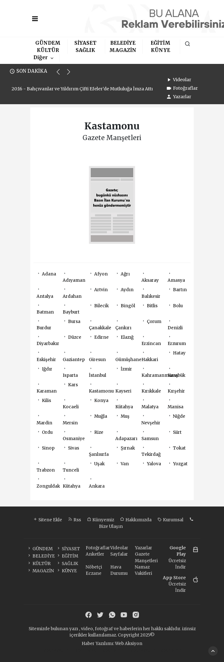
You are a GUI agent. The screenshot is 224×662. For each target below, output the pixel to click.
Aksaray (150, 280)
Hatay (179, 353)
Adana (49, 274)
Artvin (101, 289)
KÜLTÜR (48, 50)
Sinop (48, 448)
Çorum (154, 321)
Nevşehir (150, 423)
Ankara (97, 486)
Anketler (95, 554)
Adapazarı (126, 438)
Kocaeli (71, 407)
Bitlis (152, 305)
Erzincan (151, 343)
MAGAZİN (122, 50)
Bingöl (128, 305)
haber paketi (85, 650)
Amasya (176, 280)
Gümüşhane (128, 359)
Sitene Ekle (47, 520)
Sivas (73, 448)
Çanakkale (100, 328)
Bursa (74, 321)
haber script (170, 650)
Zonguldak (48, 486)
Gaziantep (74, 359)
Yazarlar (178, 96)
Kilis (46, 400)
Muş (125, 416)
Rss (74, 520)
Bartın (180, 289)
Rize (98, 432)
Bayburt (71, 312)
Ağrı (125, 274)
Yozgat (180, 464)
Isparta (70, 375)
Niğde (179, 416)
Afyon (101, 274)
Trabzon (46, 470)
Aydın (127, 289)
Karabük (176, 375)
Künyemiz (100, 520)
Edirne (101, 337)
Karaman (47, 391)
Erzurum (177, 343)
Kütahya (124, 407)
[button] (61, 75)
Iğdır (47, 369)
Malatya (149, 407)
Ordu (47, 432)
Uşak (99, 464)
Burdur (44, 328)
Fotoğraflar (182, 88)
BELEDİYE (122, 43)
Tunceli (71, 470)
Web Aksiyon (128, 643)
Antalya (45, 296)
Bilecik (101, 305)
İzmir (126, 369)
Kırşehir (176, 391)
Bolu (178, 305)
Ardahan (72, 296)
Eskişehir (46, 359)
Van (125, 464)
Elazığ (127, 337)
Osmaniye (74, 438)
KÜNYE (160, 50)
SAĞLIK (85, 50)
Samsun (150, 438)
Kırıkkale (151, 391)
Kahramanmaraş (159, 375)
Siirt (177, 432)
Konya (101, 400)
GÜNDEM (47, 43)
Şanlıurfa (99, 454)
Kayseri (123, 391)
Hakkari (149, 359)
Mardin (44, 423)
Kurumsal (170, 520)
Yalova (154, 464)
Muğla (100, 416)
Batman (45, 312)
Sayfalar (119, 554)
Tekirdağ (151, 454)
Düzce (74, 337)
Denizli (175, 328)
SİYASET (85, 43)
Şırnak (128, 448)
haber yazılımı (56, 650)
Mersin (70, 423)
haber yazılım (142, 650)
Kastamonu (101, 391)
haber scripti (113, 650)
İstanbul (97, 375)
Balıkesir (150, 296)
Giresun (97, 359)
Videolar (178, 79)
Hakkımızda (136, 520)
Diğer (40, 57)
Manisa (175, 407)
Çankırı (123, 328)
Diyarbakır (48, 343)
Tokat (179, 448)
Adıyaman (74, 280)
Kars (73, 385)
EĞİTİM (160, 43)
